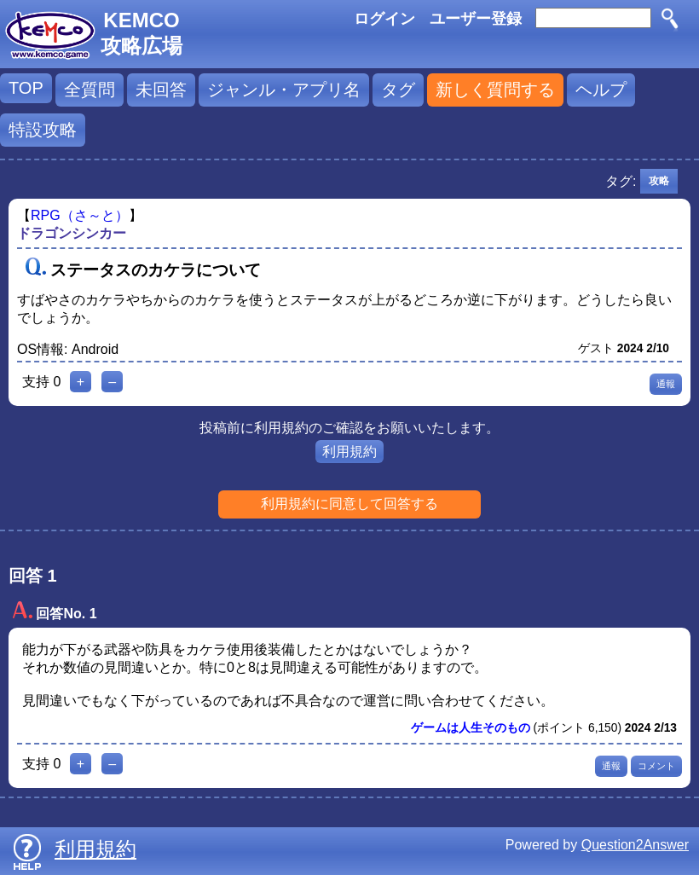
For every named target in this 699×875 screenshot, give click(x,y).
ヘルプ (601, 89)
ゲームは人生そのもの (470, 727)
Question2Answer (635, 844)
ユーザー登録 (476, 18)
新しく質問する (495, 89)
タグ (398, 89)
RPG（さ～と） (80, 215)
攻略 (659, 181)
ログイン (384, 18)
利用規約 (349, 451)
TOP (26, 87)
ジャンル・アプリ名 (284, 89)
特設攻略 (43, 129)
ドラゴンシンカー (71, 233)
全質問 (89, 89)
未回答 (161, 89)
